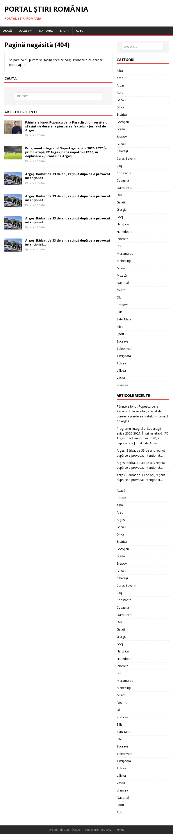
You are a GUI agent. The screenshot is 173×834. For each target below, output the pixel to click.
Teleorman (124, 348)
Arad (120, 78)
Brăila (121, 129)
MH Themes (116, 830)
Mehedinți (124, 261)
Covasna (123, 180)
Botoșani (123, 122)
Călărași (122, 151)
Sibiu (120, 327)
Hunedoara (124, 232)
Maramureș (125, 253)
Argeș (121, 85)
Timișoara (124, 356)
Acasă (7, 31)
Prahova (122, 305)
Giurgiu (122, 209)
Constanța (124, 173)
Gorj (120, 217)
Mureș (121, 268)
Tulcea (121, 363)
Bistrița (122, 114)
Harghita (123, 224)
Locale (24, 31)
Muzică (122, 275)
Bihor (120, 107)
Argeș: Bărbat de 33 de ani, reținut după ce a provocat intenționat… (67, 176)
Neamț (122, 290)
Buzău (121, 144)
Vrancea (122, 385)
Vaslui (121, 378)
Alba (120, 71)
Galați (121, 202)
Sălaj (120, 312)
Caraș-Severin (126, 158)
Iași (119, 246)
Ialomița (122, 239)
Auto (80, 31)
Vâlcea (121, 370)
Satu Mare (124, 319)
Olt (119, 297)
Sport (64, 31)
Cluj (119, 166)
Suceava (122, 341)
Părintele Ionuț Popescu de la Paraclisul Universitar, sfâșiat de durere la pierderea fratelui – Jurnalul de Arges (66, 126)
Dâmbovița (124, 188)
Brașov (122, 136)
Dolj (120, 195)
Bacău (121, 100)
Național (46, 31)
